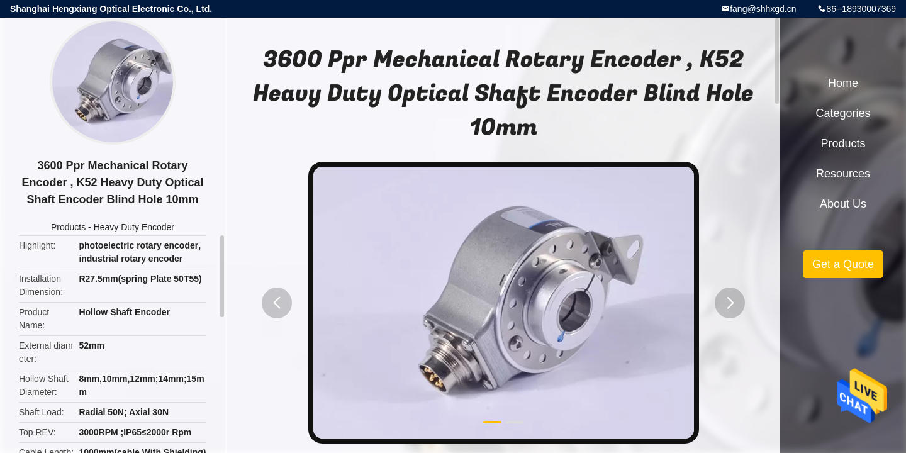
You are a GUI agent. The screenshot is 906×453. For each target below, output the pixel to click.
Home (843, 83)
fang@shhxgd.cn (763, 9)
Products (68, 227)
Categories (842, 113)
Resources (843, 173)
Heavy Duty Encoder (134, 227)
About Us (843, 204)
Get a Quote (843, 264)
